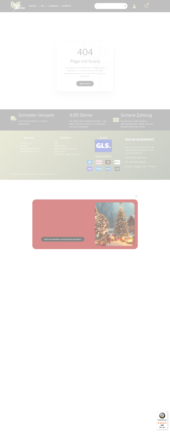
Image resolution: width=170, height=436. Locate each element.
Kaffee (32, 6)
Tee (42, 6)
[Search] (125, 6)
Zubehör (53, 6)
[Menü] (166, 412)
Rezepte (66, 6)
